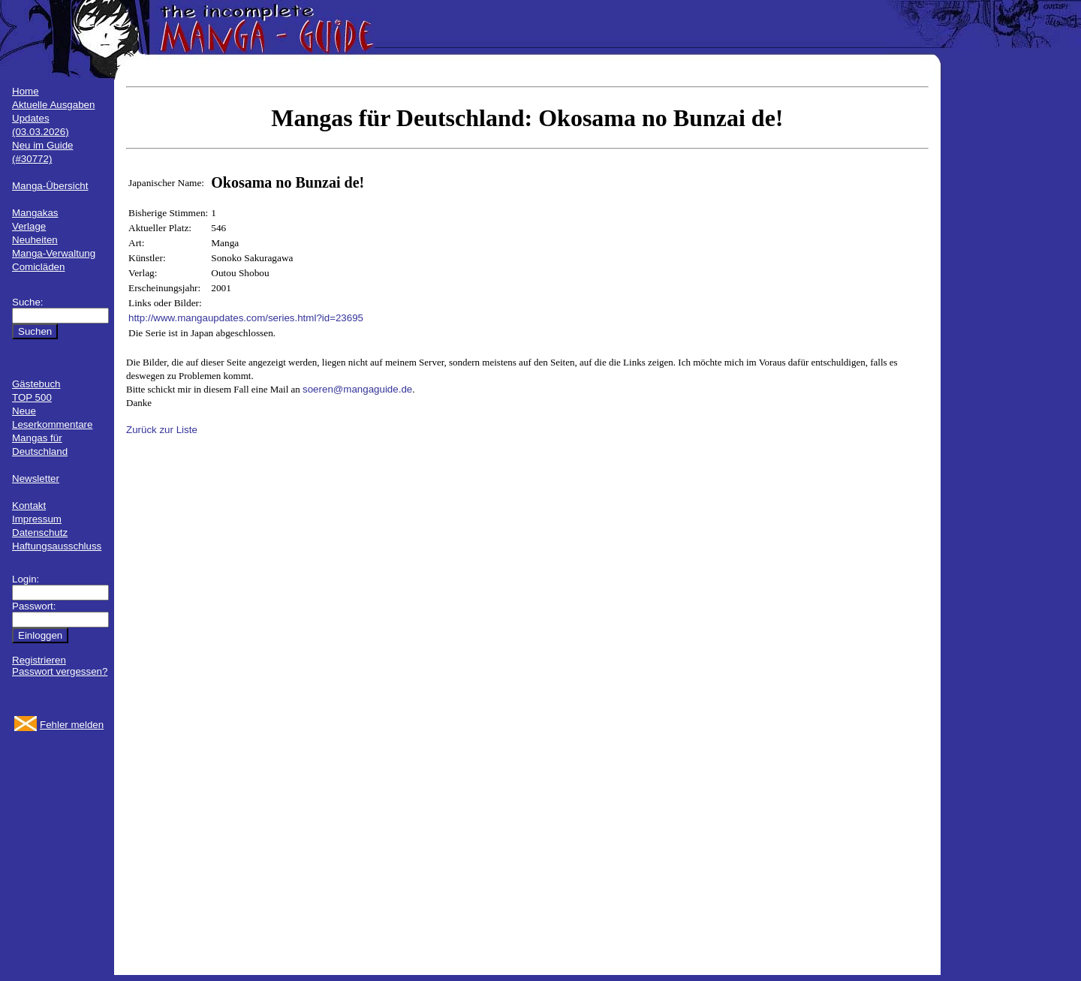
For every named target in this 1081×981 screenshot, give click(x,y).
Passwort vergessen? (59, 671)
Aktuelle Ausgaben (53, 104)
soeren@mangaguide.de (357, 389)
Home (25, 91)
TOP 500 (32, 397)
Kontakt (29, 505)
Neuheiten (35, 239)
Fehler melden (72, 724)
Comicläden (38, 266)
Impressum (37, 519)
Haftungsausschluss (56, 546)
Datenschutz (40, 532)
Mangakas (35, 212)
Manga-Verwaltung (53, 253)
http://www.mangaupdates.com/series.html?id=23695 (245, 317)
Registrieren (39, 660)
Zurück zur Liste (161, 429)
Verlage (29, 226)
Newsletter (35, 478)
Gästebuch (36, 384)
